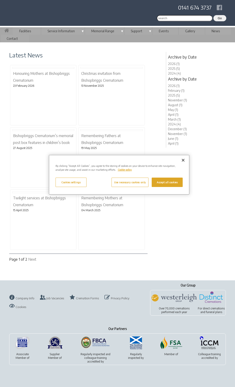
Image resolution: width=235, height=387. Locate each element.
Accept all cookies (167, 182)
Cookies (21, 307)
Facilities (25, 31)
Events (164, 31)
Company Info (25, 298)
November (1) (177, 100)
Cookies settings (71, 182)
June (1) (173, 139)
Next (32, 259)
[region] (119, 175)
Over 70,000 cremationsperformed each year (174, 310)
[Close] (183, 160)
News (216, 31)
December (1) (177, 129)
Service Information (61, 31)
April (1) (173, 114)
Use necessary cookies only (130, 182)
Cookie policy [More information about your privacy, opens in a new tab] (125, 169)
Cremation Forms (87, 298)
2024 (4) (174, 73)
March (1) (174, 119)
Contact (12, 39)
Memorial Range (102, 31)
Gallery (190, 31)
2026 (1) (174, 64)
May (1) (173, 110)
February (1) (176, 90)
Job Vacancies (55, 298)
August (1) (175, 105)
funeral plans (214, 312)
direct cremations (214, 308)
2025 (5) (174, 68)
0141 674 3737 (195, 7)
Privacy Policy (120, 298)
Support (136, 31)
